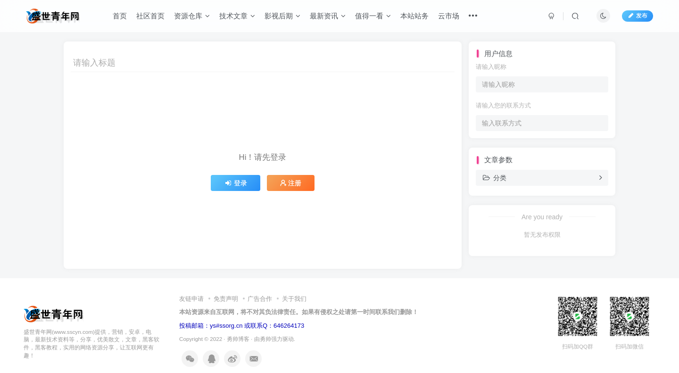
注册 (291, 183)
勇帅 (265, 339)
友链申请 (191, 298)
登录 (236, 183)
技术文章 (237, 16)
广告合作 (260, 298)
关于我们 (294, 298)
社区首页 (150, 16)
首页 (120, 16)
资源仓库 (192, 16)
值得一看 (373, 16)
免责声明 (226, 298)
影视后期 (282, 16)
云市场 (448, 16)
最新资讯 (328, 16)
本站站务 (414, 16)
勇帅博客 (238, 339)
